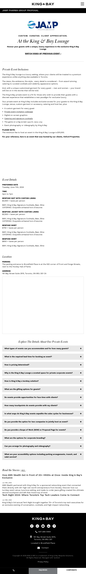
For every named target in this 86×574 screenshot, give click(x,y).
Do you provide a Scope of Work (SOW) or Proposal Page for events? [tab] (35, 430)
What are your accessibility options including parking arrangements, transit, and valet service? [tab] (40, 455)
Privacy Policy (43, 562)
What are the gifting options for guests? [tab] (22, 389)
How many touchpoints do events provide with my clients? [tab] (31, 405)
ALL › (23, 470)
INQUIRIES (43, 570)
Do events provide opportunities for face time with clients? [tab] (31, 397)
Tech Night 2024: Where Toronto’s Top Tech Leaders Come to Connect (40, 495)
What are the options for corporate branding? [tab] (24, 438)
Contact (43, 548)
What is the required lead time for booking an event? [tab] (28, 357)
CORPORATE (72, 570)
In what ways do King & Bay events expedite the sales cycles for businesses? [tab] (38, 413)
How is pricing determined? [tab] (16, 365)
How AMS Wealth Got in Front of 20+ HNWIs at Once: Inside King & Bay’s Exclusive (42, 476)
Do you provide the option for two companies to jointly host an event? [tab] (36, 422)
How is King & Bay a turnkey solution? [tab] (21, 381)
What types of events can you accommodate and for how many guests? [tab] (36, 348)
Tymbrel (57, 558)
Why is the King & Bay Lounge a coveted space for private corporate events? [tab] (38, 373)
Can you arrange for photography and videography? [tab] (27, 446)
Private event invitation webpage (18, 112)
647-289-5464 (44, 532)
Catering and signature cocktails (18, 118)
